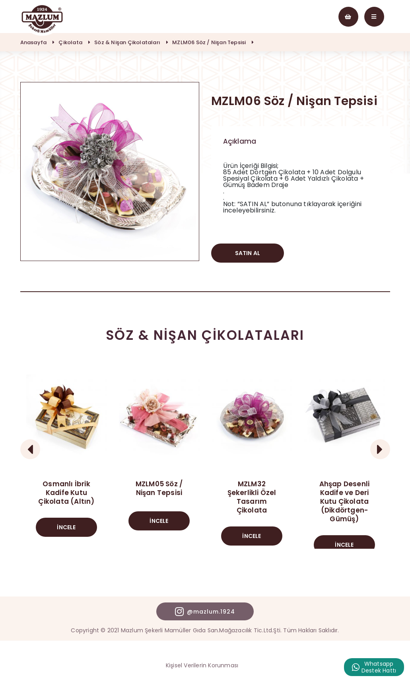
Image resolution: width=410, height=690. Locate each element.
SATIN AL (247, 253)
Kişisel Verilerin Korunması (202, 665)
